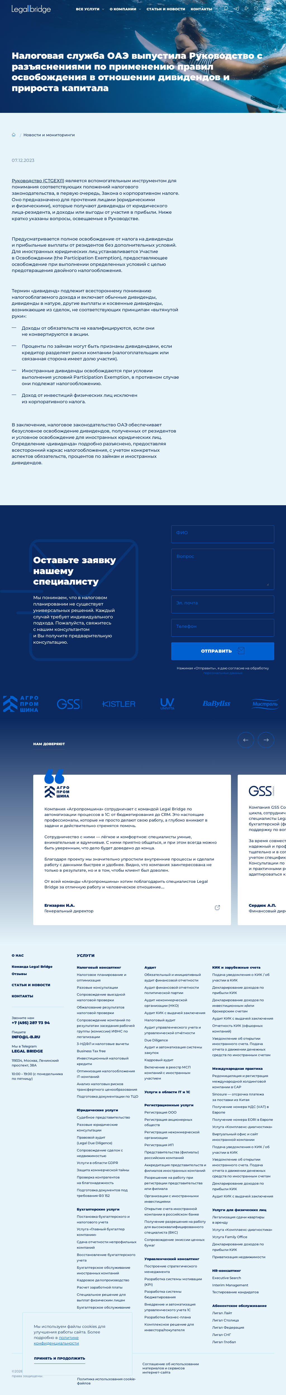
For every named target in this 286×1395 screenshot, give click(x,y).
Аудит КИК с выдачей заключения (174, 1013)
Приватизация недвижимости (238, 1257)
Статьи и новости (166, 9)
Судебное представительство (103, 1117)
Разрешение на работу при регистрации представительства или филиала (173, 1183)
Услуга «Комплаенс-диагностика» (242, 1127)
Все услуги (87, 9)
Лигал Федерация (228, 1327)
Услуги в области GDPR (97, 1163)
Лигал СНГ (221, 1335)
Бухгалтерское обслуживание (103, 1307)
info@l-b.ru (26, 1036)
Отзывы (19, 974)
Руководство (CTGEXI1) (38, 180)
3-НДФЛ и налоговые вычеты (103, 1044)
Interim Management (230, 1285)
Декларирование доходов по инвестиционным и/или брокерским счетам (238, 1005)
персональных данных (222, 673)
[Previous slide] (246, 740)
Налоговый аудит (159, 1020)
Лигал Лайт (222, 1313)
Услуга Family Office (229, 1237)
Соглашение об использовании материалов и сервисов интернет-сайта (170, 1368)
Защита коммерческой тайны (103, 1170)
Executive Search (226, 1278)
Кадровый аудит (158, 1060)
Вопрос (185, 556)
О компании (123, 9)
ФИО (182, 532)
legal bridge (27, 1051)
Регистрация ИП (159, 1145)
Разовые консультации (97, 987)
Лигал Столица (225, 1320)
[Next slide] (266, 740)
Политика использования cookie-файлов (106, 1381)
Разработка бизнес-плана (167, 1317)
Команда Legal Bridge (32, 966)
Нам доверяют (49, 744)
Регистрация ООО (160, 1112)
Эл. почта (187, 603)
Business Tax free (91, 1051)
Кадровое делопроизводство (103, 1280)
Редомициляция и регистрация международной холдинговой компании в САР (240, 1081)
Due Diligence (156, 1040)
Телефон (186, 626)
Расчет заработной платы (100, 1287)
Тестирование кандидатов (235, 1292)
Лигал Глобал (224, 1342)
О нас (18, 955)
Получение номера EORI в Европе (242, 1119)
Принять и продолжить (59, 1358)
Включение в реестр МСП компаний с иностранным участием (167, 1072)
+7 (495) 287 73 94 (31, 1022)
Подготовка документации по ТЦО (107, 1096)
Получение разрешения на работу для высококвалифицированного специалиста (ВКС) (175, 1227)
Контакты (201, 9)
